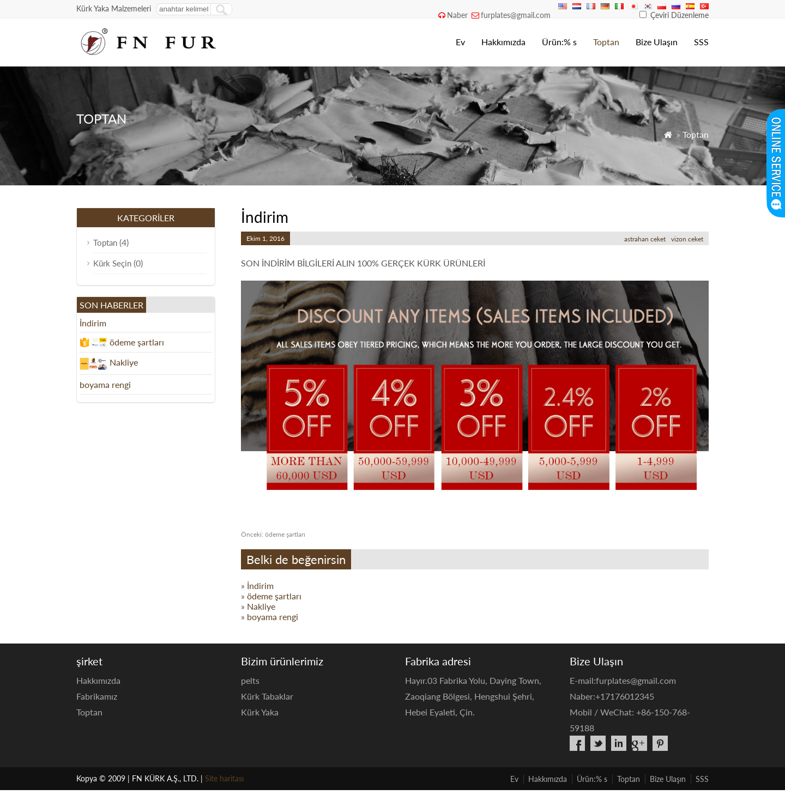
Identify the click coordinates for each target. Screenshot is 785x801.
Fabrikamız (96, 696)
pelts (250, 680)
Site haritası (224, 778)
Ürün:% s (559, 42)
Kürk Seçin (112, 263)
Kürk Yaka (260, 712)
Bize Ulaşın (657, 42)
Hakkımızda (503, 42)
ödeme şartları (273, 534)
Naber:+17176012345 (612, 696)
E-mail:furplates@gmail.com (623, 680)
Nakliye (261, 606)
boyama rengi (272, 616)
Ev (460, 42)
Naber (457, 15)
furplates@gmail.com (516, 15)
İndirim (260, 585)
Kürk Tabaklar (267, 696)
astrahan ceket (645, 239)
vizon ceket (687, 239)
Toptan (606, 42)
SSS (701, 42)
